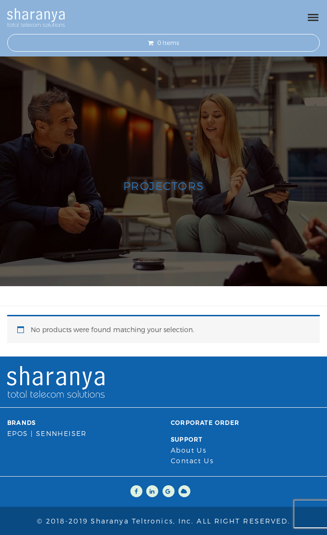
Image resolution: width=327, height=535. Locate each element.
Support (186, 439)
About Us (188, 450)
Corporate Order (205, 422)
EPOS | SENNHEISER (47, 433)
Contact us (192, 461)
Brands (21, 422)
